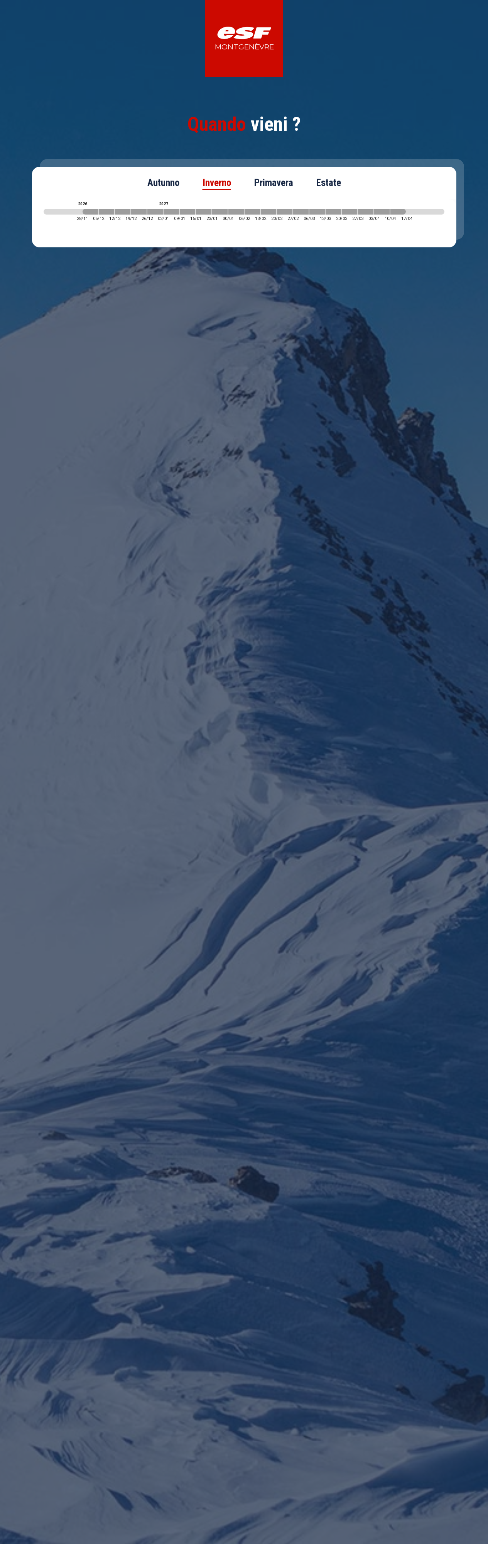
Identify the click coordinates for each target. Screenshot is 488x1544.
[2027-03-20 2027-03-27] (349, 212)
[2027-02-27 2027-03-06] (301, 212)
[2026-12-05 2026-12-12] (106, 212)
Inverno (217, 182)
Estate (328, 182)
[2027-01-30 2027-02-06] (236, 212)
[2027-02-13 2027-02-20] (268, 212)
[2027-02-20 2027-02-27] (284, 212)
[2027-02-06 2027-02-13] (252, 212)
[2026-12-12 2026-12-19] (122, 212)
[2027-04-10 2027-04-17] (398, 212)
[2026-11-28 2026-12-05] (90, 212)
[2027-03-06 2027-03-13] (317, 212)
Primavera (273, 182)
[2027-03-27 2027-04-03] (365, 212)
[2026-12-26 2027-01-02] (155, 212)
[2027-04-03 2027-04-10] (382, 212)
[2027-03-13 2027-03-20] (333, 212)
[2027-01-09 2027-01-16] (187, 212)
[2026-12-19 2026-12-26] (139, 212)
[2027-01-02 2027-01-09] (171, 212)
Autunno (163, 182)
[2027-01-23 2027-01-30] (220, 212)
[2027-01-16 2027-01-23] (203, 212)
